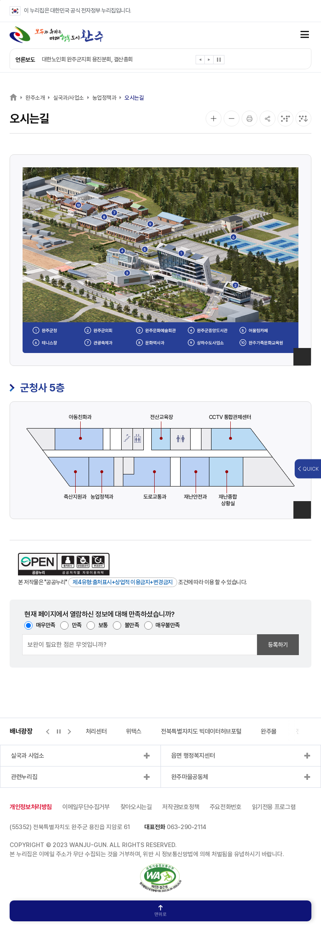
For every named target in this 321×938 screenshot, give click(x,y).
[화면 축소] (231, 118)
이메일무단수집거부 (86, 807)
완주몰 (269, 731)
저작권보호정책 (180, 807)
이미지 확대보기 (302, 357)
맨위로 (160, 911)
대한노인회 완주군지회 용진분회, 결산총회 (87, 59)
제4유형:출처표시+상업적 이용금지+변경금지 (123, 582)
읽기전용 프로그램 (274, 807)
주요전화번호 (226, 807)
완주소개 (35, 97)
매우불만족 (167, 625)
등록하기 (278, 644)
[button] (200, 61)
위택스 (134, 731)
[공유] (267, 118)
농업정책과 (104, 97)
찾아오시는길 (136, 807)
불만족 (132, 625)
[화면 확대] (214, 118)
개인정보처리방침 (31, 807)
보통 (103, 625)
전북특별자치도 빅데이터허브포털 (201, 731)
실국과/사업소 (68, 97)
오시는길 (134, 97)
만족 (77, 625)
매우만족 (45, 625)
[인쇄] (249, 118)
